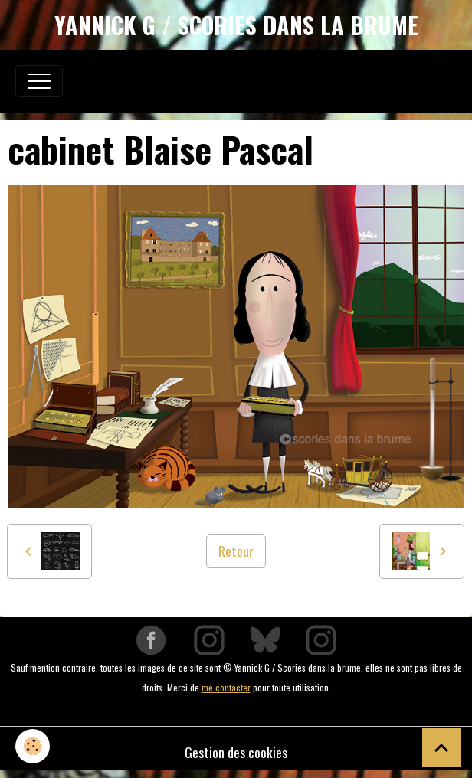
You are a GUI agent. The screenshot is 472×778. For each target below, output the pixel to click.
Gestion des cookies (236, 752)
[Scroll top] (441, 747)
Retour (236, 551)
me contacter (226, 687)
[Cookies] (32, 746)
